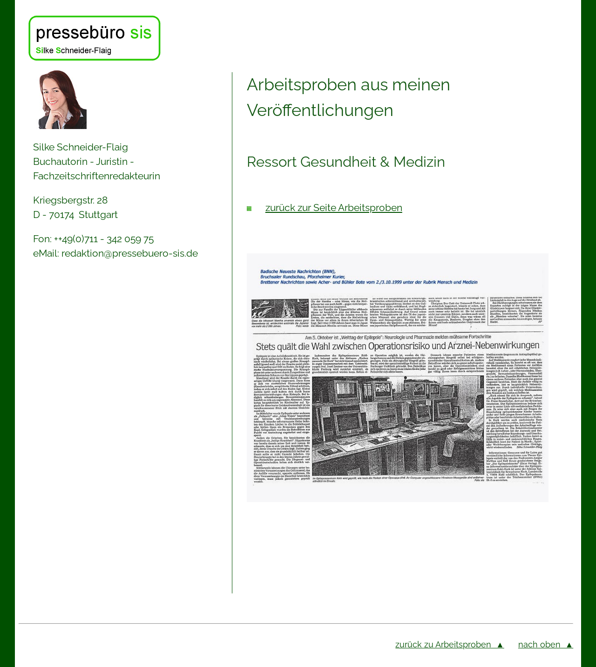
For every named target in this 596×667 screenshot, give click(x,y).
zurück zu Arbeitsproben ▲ (449, 644)
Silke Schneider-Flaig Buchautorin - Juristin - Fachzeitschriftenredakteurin (96, 161)
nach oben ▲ (545, 644)
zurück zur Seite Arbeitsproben (333, 207)
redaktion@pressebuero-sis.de (129, 253)
